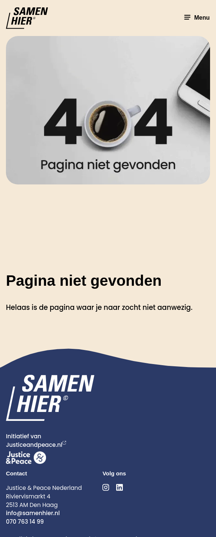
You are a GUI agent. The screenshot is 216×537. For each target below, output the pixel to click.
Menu (196, 17)
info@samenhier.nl (33, 513)
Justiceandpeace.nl (34, 445)
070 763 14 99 (25, 521)
